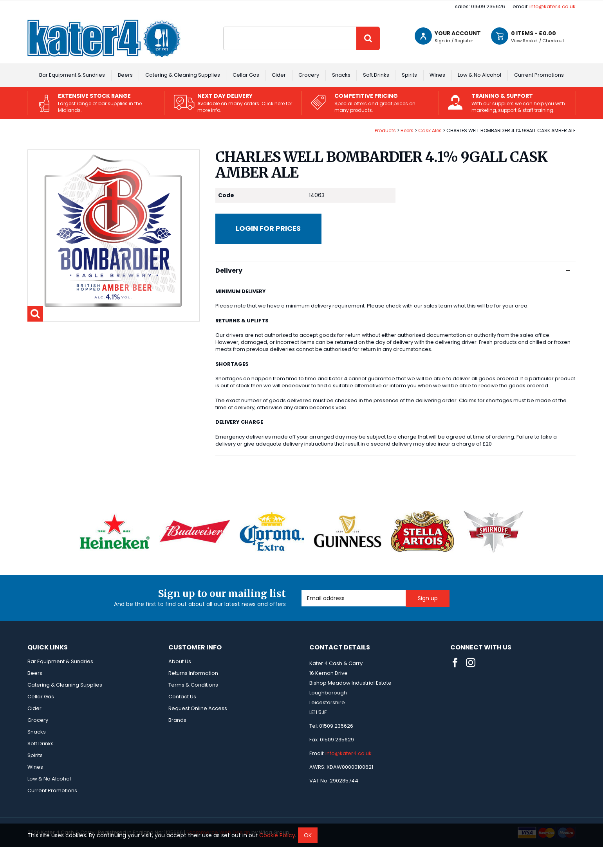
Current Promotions (539, 75)
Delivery (392, 270)
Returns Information (193, 673)
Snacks (341, 75)
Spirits (409, 75)
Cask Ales (430, 130)
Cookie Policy (277, 835)
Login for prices (268, 228)
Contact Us (182, 696)
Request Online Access (197, 708)
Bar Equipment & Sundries (72, 75)
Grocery (308, 75)
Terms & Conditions (193, 685)
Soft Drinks (376, 75)
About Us (179, 661)
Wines (437, 75)
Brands (177, 720)
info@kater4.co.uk (552, 6)
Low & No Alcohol (479, 75)
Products (385, 130)
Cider (279, 75)
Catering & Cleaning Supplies (182, 75)
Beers (125, 75)
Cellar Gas (246, 75)
